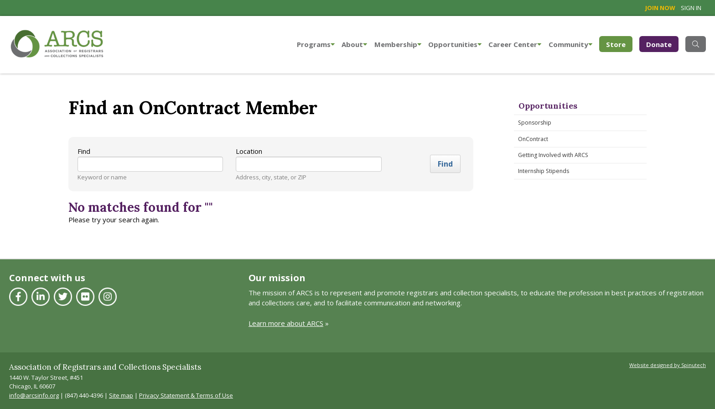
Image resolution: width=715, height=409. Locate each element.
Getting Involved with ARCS (553, 155)
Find (84, 151)
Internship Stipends (543, 171)
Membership (397, 44)
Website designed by (667, 365)
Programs (316, 44)
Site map (121, 395)
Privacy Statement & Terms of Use (186, 395)
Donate (659, 44)
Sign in (691, 8)
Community (570, 44)
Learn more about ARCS (286, 323)
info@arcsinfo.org (34, 395)
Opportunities (455, 44)
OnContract (533, 139)
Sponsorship (534, 122)
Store (619, 43)
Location (249, 151)
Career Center (514, 44)
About (354, 44)
